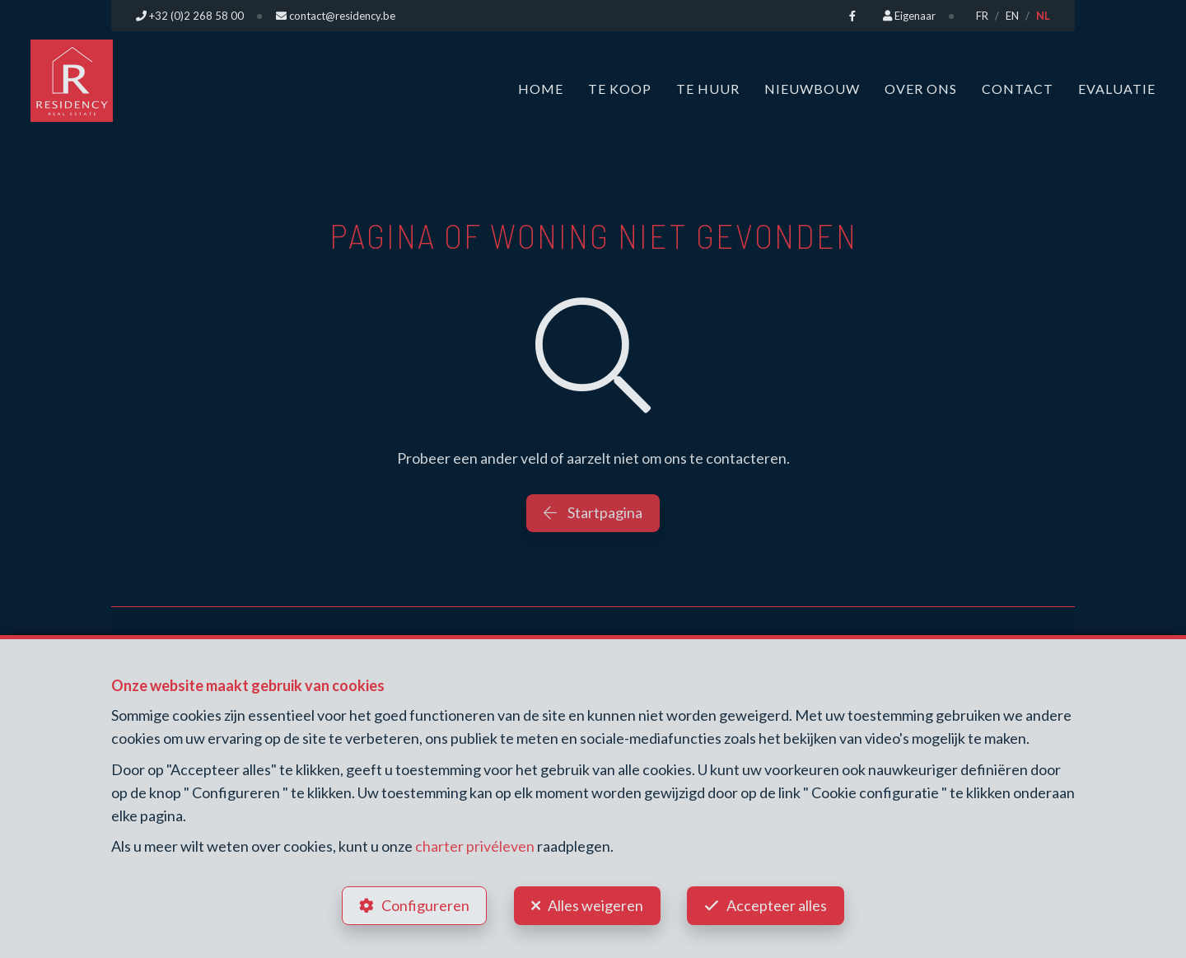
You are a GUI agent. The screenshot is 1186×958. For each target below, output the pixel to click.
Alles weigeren (595, 905)
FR (982, 15)
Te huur (708, 88)
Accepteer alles (777, 905)
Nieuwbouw (812, 88)
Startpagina (593, 512)
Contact (1017, 88)
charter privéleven (475, 846)
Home (540, 88)
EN (1012, 15)
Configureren (425, 905)
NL (1043, 15)
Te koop (619, 88)
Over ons (921, 88)
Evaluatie (1117, 88)
